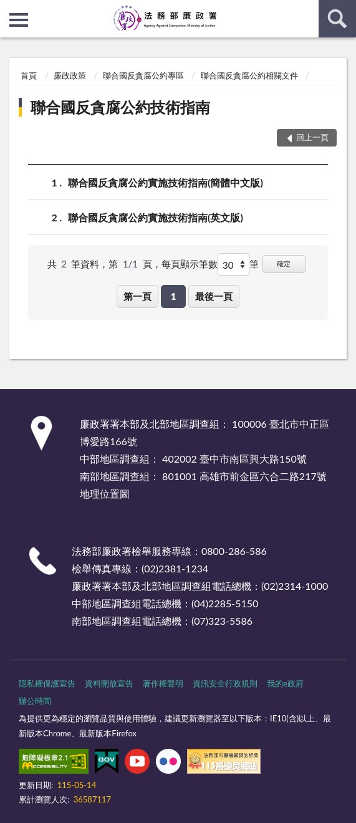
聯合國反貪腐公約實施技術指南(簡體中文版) (165, 182)
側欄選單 (18, 20)
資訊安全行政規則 (225, 683)
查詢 (337, 18)
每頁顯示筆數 (189, 263)
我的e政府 (285, 683)
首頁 (29, 75)
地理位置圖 (105, 493)
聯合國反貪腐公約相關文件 (249, 75)
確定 (284, 263)
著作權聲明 (163, 683)
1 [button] (173, 296)
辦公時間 (35, 701)
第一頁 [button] (137, 296)
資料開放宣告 (109, 683)
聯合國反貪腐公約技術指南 (120, 107)
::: (10, 9)
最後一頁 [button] (214, 296)
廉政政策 (70, 75)
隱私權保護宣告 (47, 683)
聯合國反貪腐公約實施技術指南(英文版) (155, 217)
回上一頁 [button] (312, 137)
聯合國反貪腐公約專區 (143, 75)
